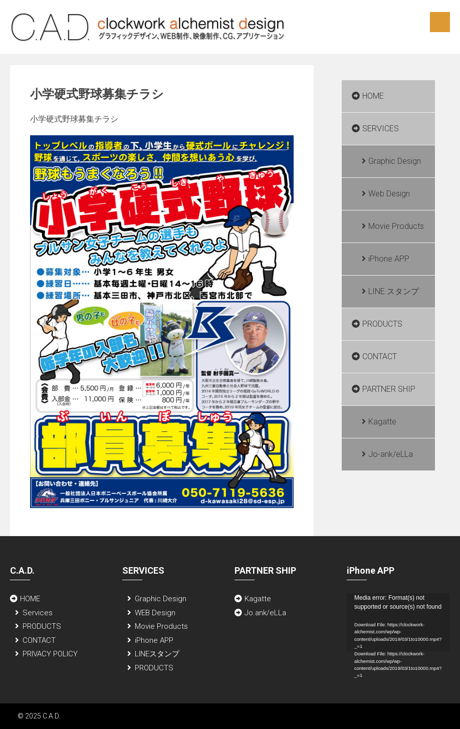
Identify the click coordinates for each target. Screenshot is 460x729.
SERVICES (375, 128)
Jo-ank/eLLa (382, 454)
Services (31, 612)
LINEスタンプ (150, 653)
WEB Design (148, 612)
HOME (368, 96)
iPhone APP (380, 259)
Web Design (381, 193)
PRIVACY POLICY (44, 653)
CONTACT (374, 356)
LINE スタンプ (385, 291)
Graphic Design (386, 161)
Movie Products (388, 226)
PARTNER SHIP (383, 389)
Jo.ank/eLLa (260, 612)
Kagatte (374, 421)
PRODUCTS (377, 324)
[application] (398, 622)
